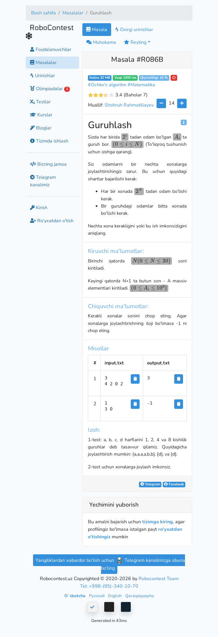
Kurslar (41, 114)
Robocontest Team (158, 578)
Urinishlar (42, 75)
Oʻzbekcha (75, 595)
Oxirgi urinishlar (134, 29)
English (115, 595)
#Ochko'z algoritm (107, 84)
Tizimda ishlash (49, 141)
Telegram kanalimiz (43, 181)
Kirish (38, 207)
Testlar (40, 101)
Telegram (150, 484)
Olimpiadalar (50, 88)
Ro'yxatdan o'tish (52, 220)
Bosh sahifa (43, 12)
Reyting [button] (135, 42)
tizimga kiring (157, 521)
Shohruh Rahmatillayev (129, 105)
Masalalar (72, 12)
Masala (96, 29)
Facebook (174, 484)
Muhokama (101, 42)
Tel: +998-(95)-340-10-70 (109, 586)
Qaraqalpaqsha (139, 595)
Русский (97, 595)
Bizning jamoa (48, 164)
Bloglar (40, 128)
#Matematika (141, 84)
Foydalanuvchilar (50, 49)
